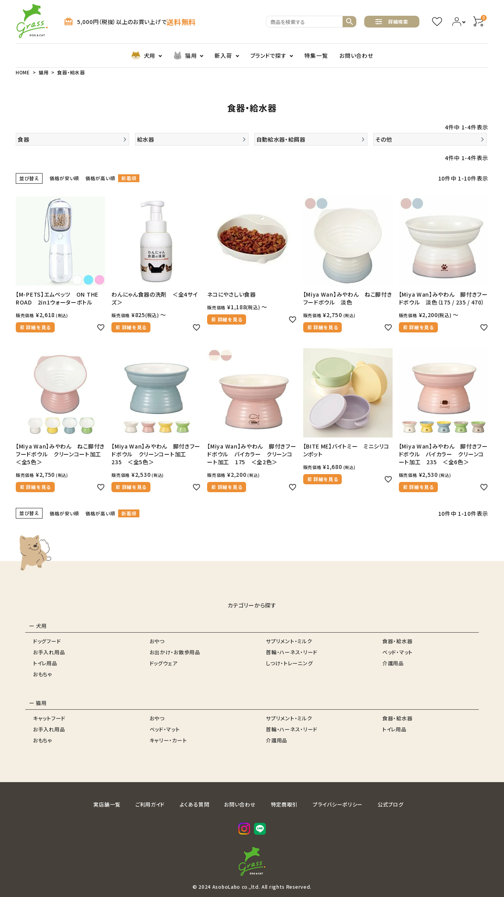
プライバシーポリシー (338, 804)
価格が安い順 (64, 178)
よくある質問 (194, 804)
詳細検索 (391, 21)
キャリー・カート (168, 740)
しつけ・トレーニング (289, 663)
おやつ (157, 641)
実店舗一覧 (106, 804)
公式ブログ (391, 804)
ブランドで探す (268, 55)
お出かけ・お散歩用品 (175, 652)
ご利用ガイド (150, 804)
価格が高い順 (100, 178)
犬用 (143, 55)
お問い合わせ (356, 55)
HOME (23, 72)
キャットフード (49, 718)
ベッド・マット (397, 652)
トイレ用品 (45, 663)
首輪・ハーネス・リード (291, 652)
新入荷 (223, 55)
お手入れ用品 (49, 652)
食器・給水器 (397, 641)
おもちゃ (42, 674)
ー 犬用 (38, 625)
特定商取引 (284, 804)
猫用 (184, 55)
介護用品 (393, 663)
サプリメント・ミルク (289, 641)
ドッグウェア (164, 663)
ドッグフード (47, 641)
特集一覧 (316, 55)
